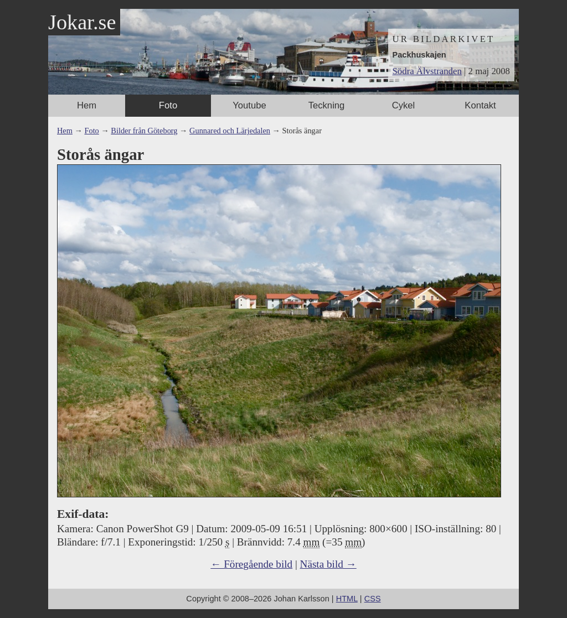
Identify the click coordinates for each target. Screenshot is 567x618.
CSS (372, 598)
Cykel (403, 105)
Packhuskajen (419, 54)
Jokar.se (82, 22)
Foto (168, 105)
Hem (86, 105)
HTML (347, 598)
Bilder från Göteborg (144, 130)
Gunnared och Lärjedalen (229, 130)
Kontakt (480, 105)
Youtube (249, 105)
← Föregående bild (251, 564)
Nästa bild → (328, 564)
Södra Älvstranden (427, 71)
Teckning (326, 105)
